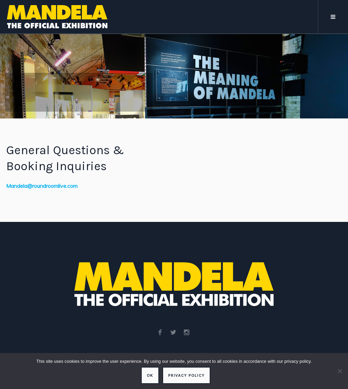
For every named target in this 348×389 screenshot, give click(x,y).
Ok (150, 375)
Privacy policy (186, 375)
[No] (339, 371)
